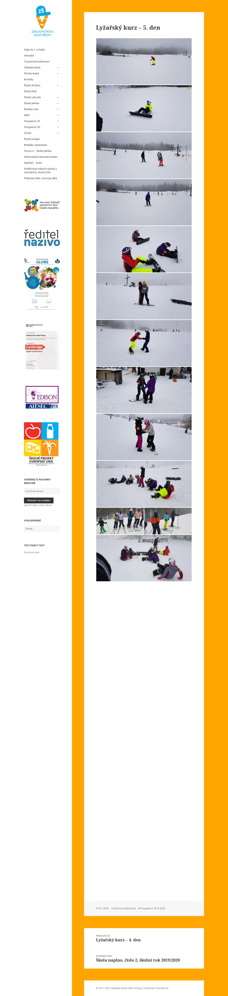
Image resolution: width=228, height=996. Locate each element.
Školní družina (32, 85)
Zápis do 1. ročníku (34, 49)
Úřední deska (31, 73)
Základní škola (32, 67)
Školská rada (31, 109)
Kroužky (28, 79)
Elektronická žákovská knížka (40, 156)
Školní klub (30, 91)
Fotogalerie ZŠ (32, 121)
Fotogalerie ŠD (32, 127)
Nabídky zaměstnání (35, 145)
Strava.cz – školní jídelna (37, 150)
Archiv (27, 133)
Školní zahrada (32, 97)
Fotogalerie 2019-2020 (153, 908)
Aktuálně (29, 55)
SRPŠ (27, 115)
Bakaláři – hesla (33, 162)
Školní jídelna (31, 103)
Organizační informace (37, 61)
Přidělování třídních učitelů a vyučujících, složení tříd (40, 170)
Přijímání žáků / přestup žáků (40, 178)
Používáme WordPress (155, 988)
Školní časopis (32, 139)
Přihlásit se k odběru (38, 500)
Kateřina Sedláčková (125, 908)
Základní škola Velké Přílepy (126, 988)
